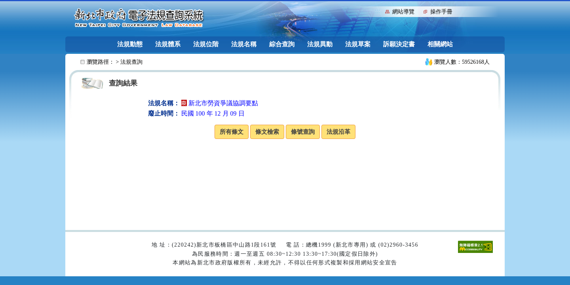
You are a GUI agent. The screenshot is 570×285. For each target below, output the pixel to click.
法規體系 (167, 44)
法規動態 (129, 44)
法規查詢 (131, 62)
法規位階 (205, 44)
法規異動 (319, 44)
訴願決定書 (399, 44)
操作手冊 (441, 12)
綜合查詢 (281, 44)
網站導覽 (403, 12)
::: (377, 11)
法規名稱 (243, 44)
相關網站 (440, 44)
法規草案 (357, 44)
